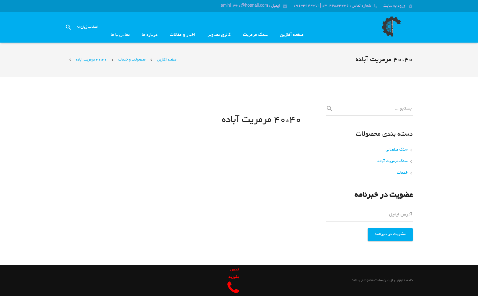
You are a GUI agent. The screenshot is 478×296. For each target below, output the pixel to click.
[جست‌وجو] (68, 27)
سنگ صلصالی (397, 150)
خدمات (402, 173)
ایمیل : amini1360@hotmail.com (250, 6)
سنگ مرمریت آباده (392, 161)
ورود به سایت (394, 6)
